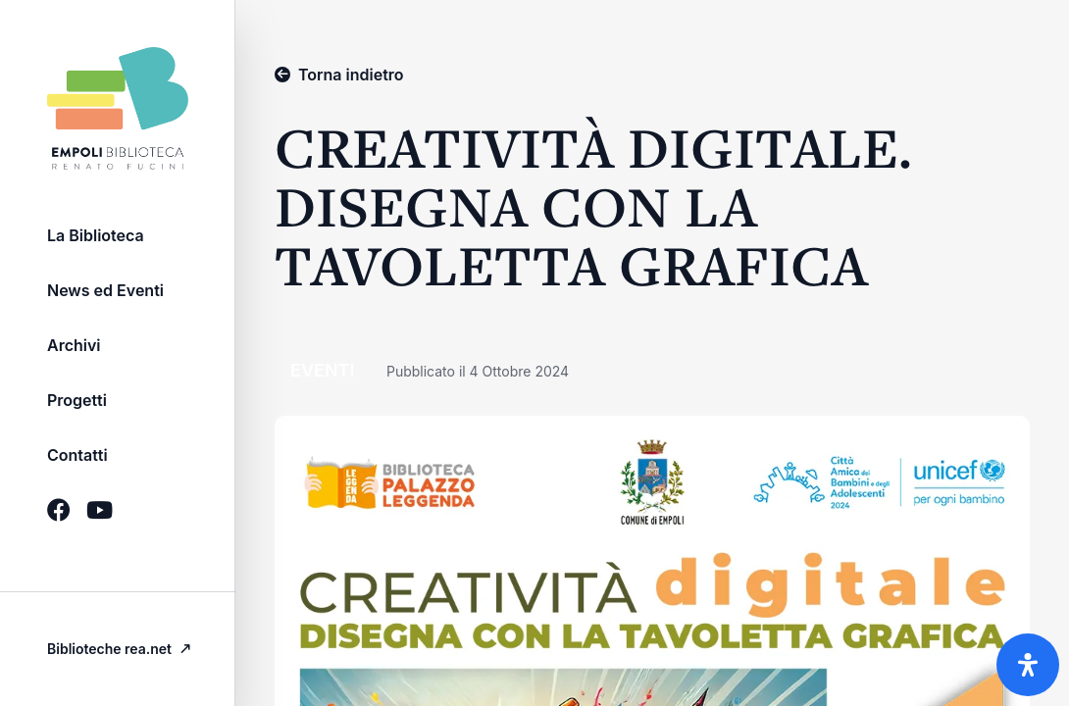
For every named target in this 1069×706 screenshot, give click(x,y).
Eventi (324, 370)
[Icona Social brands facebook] (59, 510)
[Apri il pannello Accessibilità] (1027, 664)
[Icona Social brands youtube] (99, 510)
